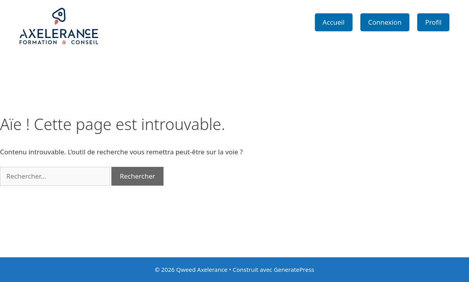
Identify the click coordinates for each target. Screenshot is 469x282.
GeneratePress (294, 269)
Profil (433, 22)
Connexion (385, 22)
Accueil (334, 22)
